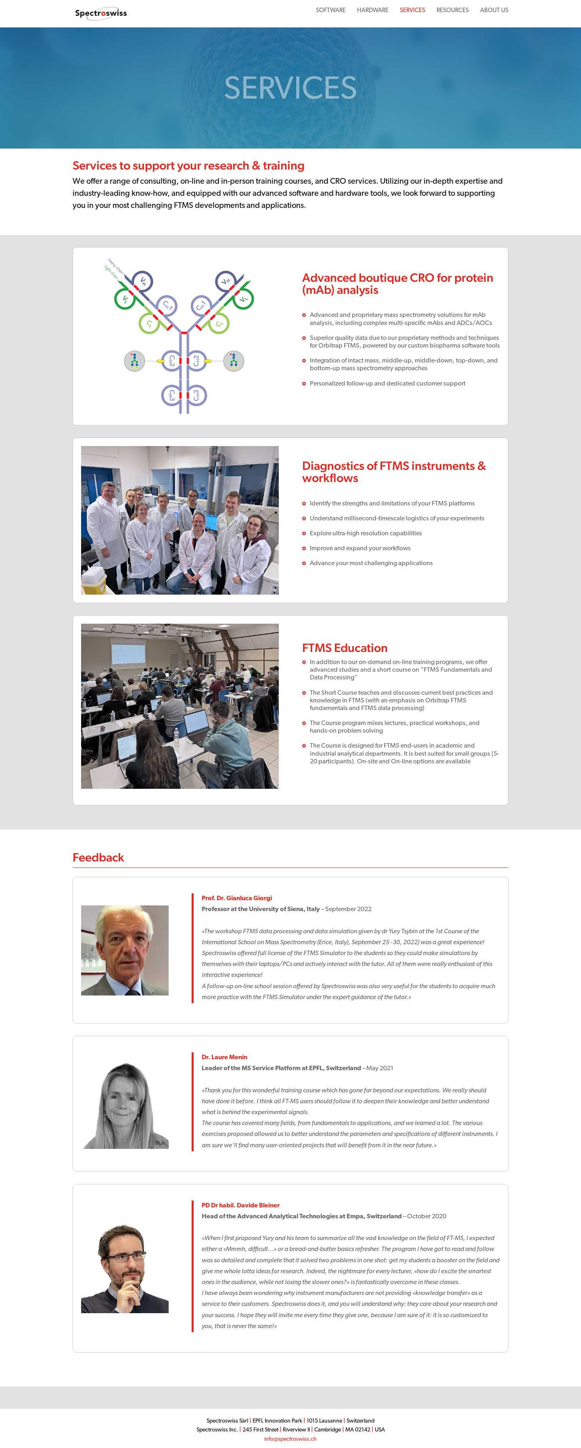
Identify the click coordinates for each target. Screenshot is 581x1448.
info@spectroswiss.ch (290, 1439)
